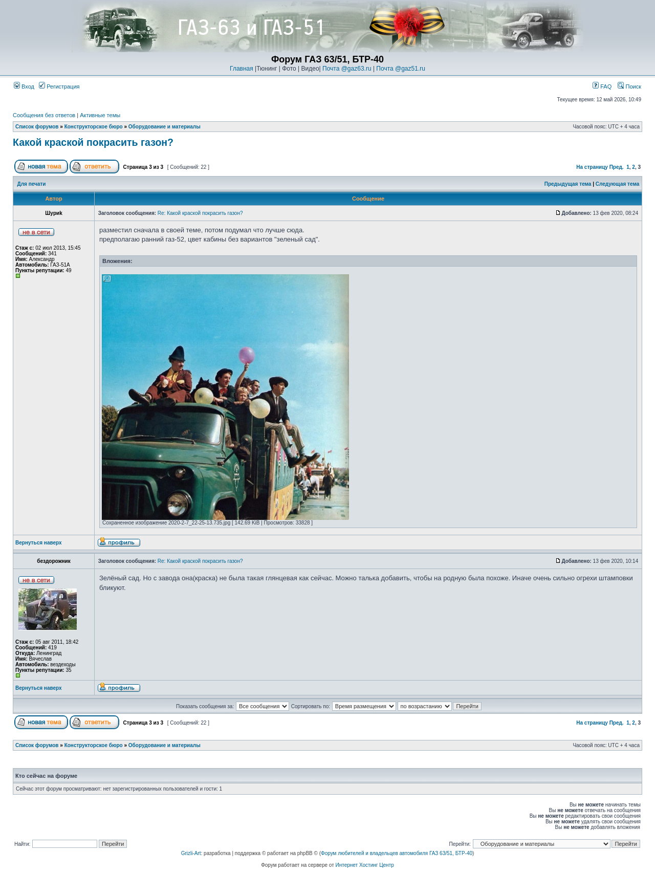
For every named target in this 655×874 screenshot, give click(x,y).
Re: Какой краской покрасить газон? (200, 213)
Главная (241, 68)
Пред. (616, 167)
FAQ (602, 86)
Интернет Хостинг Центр (365, 865)
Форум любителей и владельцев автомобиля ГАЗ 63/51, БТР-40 (396, 853)
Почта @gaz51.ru (400, 68)
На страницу (592, 167)
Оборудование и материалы (164, 126)
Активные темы (100, 115)
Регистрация (59, 86)
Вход (24, 86)
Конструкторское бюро (93, 126)
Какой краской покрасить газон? (93, 142)
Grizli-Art (191, 853)
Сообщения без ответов (44, 115)
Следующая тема (617, 184)
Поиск (629, 86)
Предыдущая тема (568, 184)
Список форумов (37, 126)
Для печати (31, 184)
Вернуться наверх (38, 542)
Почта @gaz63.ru (347, 68)
